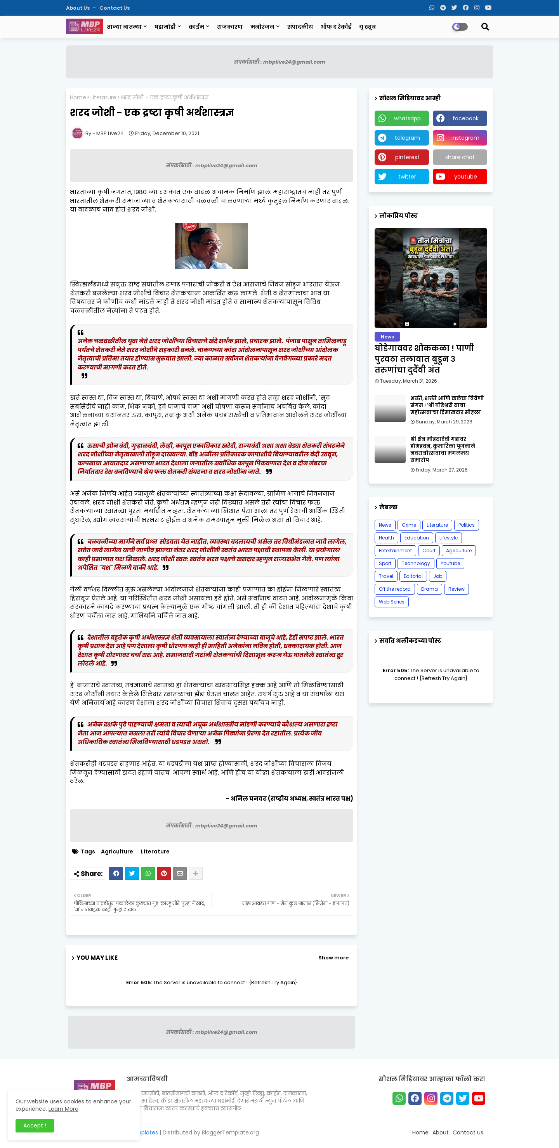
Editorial (413, 576)
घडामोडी (165, 27)
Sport (385, 563)
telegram (407, 138)
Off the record (395, 589)
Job (437, 576)
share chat (460, 157)
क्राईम (196, 27)
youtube (465, 176)
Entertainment (395, 550)
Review (456, 589)
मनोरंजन (262, 27)
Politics (466, 525)
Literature (103, 97)
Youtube (450, 563)
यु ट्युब (367, 27)
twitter (407, 176)
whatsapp (407, 118)
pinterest (407, 157)
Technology (416, 563)
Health (386, 537)
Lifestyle (448, 537)
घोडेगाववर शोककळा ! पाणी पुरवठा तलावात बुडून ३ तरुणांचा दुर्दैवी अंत (424, 359)
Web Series (391, 601)
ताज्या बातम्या (124, 27)
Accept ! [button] (34, 1125)
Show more (333, 957)
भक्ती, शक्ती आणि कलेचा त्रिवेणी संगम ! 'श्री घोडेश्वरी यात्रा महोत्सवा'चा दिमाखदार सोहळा (447, 405)
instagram (465, 138)
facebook (466, 118)
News (385, 525)
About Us (78, 8)
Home (78, 97)
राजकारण (230, 27)
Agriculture (117, 851)
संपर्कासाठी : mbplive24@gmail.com (279, 62)
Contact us (114, 8)
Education (416, 537)
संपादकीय (300, 27)
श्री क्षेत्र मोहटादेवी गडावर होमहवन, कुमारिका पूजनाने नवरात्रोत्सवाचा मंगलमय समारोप (442, 450)
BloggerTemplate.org (230, 1132)
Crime (409, 525)
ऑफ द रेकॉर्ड (336, 27)
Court (429, 550)
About (440, 1132)
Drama (429, 589)
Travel (386, 576)
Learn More (63, 1109)
